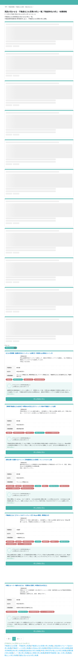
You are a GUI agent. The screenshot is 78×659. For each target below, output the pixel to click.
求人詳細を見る (39, 399)
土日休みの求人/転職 (38, 648)
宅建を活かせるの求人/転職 (28, 655)
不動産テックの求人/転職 (21, 648)
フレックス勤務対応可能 (52, 432)
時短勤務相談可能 (39, 379)
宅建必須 (9, 379)
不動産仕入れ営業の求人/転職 (42, 646)
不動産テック (29, 432)
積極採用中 (45, 541)
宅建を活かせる (28, 379)
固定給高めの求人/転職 (32, 650)
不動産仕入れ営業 (20, 6)
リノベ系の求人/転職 (21, 653)
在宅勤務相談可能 (11, 544)
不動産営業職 (11, 6)
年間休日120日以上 (19, 432)
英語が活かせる (28, 6)
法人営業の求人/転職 (36, 653)
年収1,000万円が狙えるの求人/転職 (53, 650)
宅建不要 (9, 432)
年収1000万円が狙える (27, 488)
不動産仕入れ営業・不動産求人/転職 (18, 646)
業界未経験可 (10, 486)
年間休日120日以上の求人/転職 (58, 648)
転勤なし (45, 486)
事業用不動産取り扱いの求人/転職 (57, 653)
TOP (6, 6)
